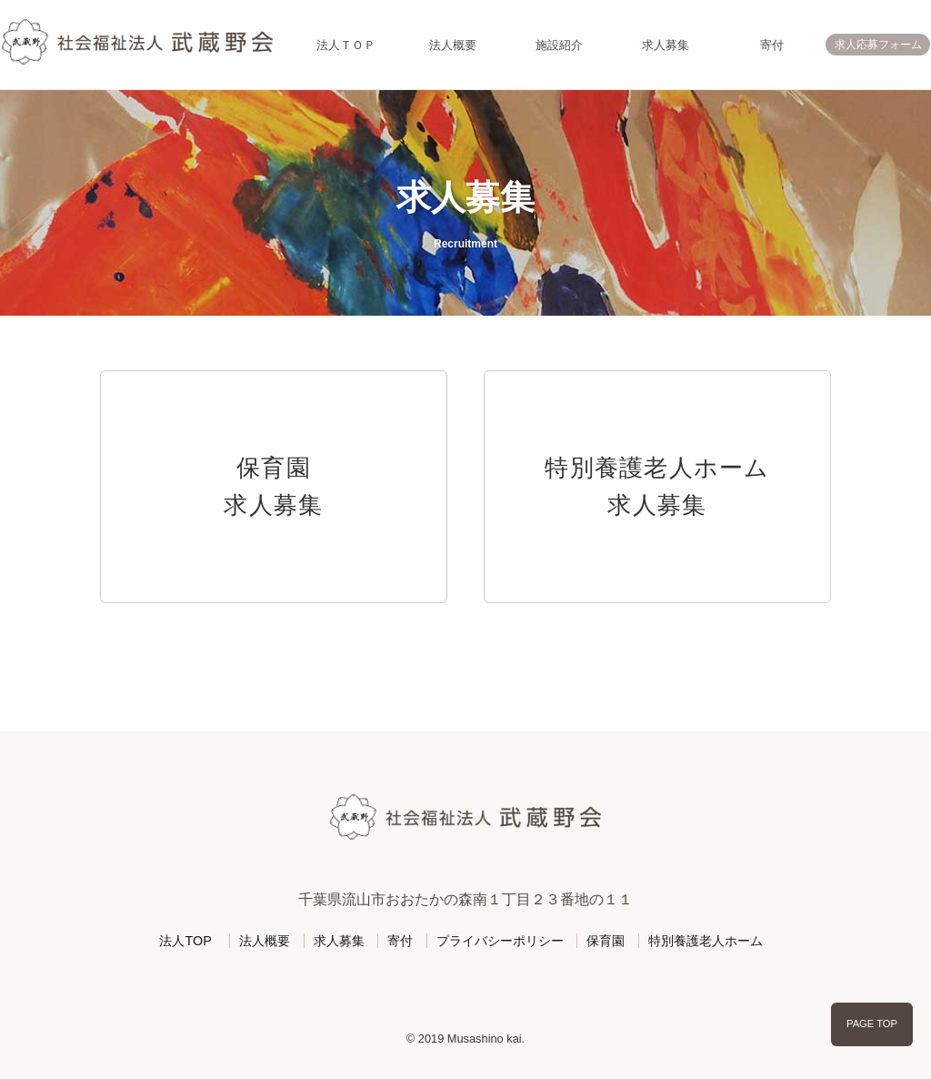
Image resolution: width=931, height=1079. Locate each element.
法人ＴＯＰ (345, 45)
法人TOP (185, 940)
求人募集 (665, 45)
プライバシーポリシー (500, 940)
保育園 (605, 940)
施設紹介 (559, 45)
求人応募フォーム (878, 44)
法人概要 (452, 45)
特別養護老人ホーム (705, 940)
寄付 (772, 45)
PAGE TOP (871, 1023)
